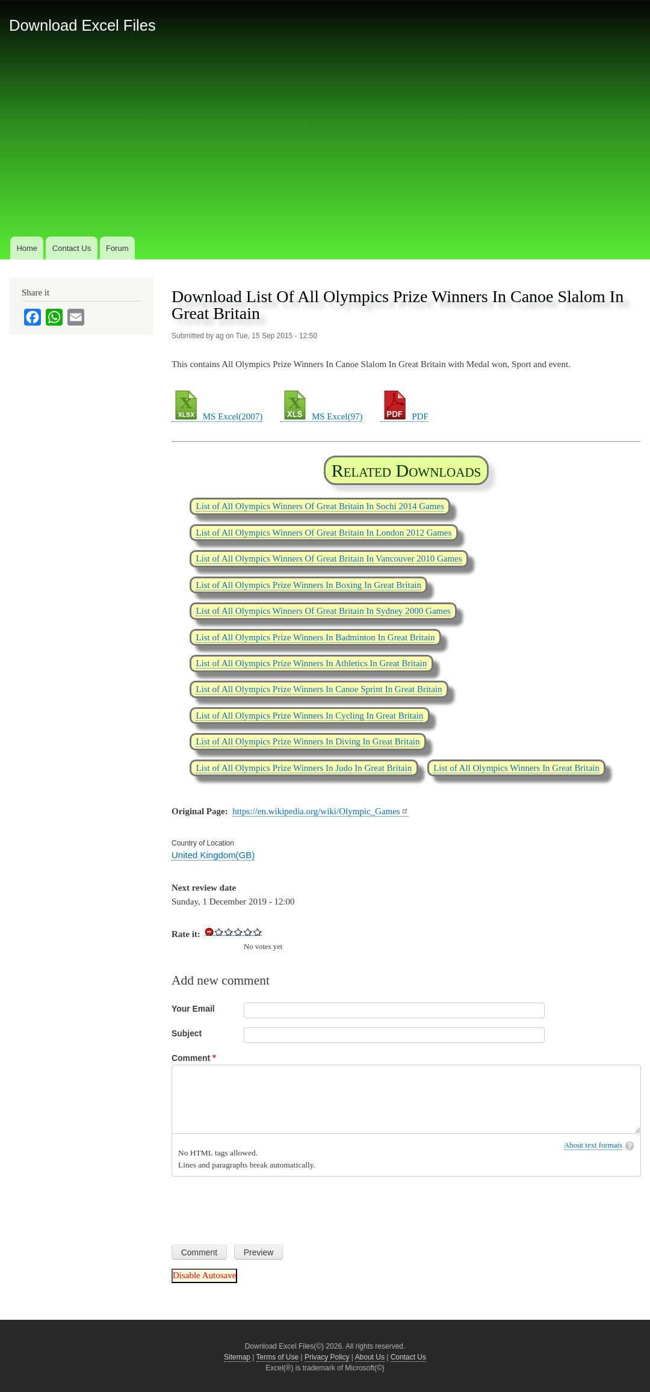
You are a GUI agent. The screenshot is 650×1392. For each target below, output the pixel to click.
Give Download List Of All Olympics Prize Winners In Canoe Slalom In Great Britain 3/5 (238, 931)
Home (26, 248)
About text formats (593, 1145)
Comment (191, 1058)
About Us (370, 1357)
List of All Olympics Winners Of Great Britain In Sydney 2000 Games (323, 611)
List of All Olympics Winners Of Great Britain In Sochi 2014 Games (320, 506)
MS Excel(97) (321, 416)
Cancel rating (209, 931)
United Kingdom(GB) (213, 855)
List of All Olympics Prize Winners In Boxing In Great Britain (308, 585)
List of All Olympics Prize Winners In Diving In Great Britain (307, 741)
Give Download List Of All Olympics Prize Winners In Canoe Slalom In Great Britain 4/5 (248, 931)
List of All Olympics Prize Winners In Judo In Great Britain (304, 768)
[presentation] (263, 1206)
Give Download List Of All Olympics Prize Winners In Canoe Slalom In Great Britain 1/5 (219, 931)
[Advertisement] (325, 144)
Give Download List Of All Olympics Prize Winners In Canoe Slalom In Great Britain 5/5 (257, 931)
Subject (187, 1033)
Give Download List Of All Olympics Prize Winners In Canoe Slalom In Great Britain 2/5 (229, 931)
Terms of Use (277, 1357)
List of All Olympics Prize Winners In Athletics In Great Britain (311, 663)
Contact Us (71, 248)
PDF (404, 416)
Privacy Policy (327, 1357)
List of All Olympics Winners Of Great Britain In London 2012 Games (323, 532)
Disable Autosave (204, 1275)
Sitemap (237, 1357)
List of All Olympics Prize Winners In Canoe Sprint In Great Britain (319, 689)
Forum (117, 248)
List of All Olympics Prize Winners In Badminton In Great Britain (315, 637)
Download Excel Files (82, 25)
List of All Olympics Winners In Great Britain (516, 768)
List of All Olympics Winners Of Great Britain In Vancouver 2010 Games (329, 558)
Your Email (193, 1008)
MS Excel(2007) (217, 416)
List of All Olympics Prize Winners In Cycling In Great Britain (309, 715)
